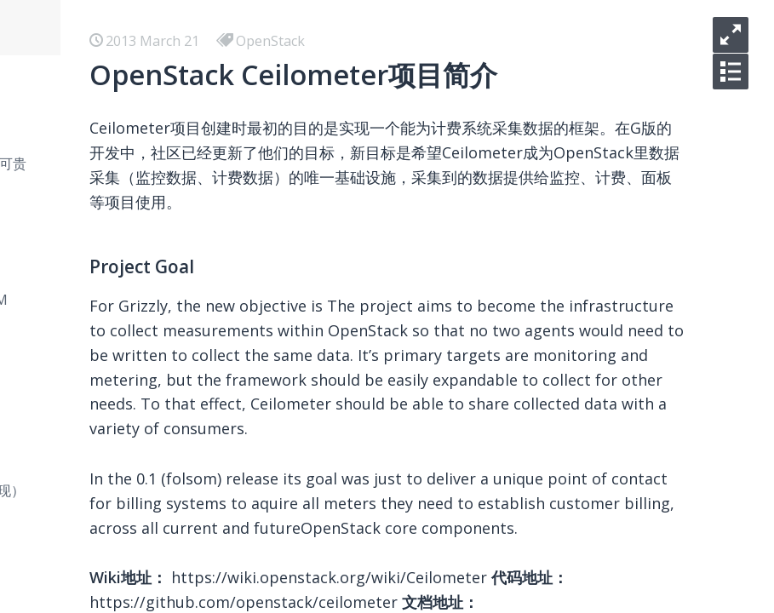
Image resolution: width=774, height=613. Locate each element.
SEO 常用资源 (171, 517)
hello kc (153, 136)
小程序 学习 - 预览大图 (198, 218)
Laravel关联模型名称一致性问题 (227, 572)
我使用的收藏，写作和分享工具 (224, 408)
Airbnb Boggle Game (195, 381)
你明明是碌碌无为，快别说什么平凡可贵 (252, 163)
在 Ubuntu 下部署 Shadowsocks (229, 327)
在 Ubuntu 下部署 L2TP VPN (218, 354)
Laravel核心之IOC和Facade (213, 599)
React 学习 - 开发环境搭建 (209, 272)
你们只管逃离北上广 (190, 190)
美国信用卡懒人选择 (190, 436)
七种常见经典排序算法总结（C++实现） (251, 490)
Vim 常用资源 (170, 463)
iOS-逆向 (156, 109)
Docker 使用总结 (181, 245)
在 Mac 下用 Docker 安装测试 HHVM (242, 299)
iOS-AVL (155, 81)
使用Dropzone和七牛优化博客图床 (236, 545)
